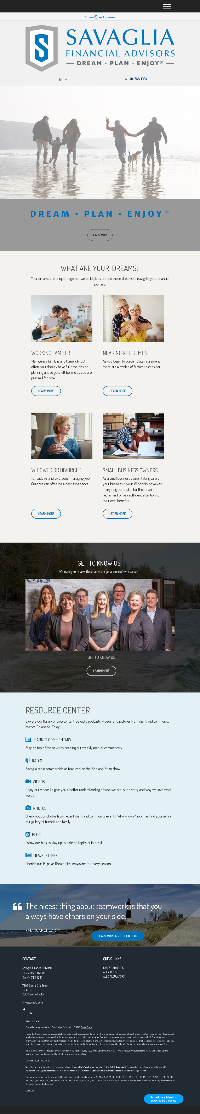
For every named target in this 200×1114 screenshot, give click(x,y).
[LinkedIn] (60, 79)
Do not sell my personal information (70, 1054)
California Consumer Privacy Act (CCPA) (116, 1050)
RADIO (37, 760)
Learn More (109, 671)
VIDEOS (39, 781)
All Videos (110, 972)
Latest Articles (113, 967)
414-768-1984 (136, 79)
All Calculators (114, 976)
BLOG (36, 834)
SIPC (112, 1067)
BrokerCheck (86, 1027)
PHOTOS (39, 808)
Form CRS (35, 1020)
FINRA (106, 1067)
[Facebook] (66, 79)
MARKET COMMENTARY (53, 739)
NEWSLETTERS (46, 855)
